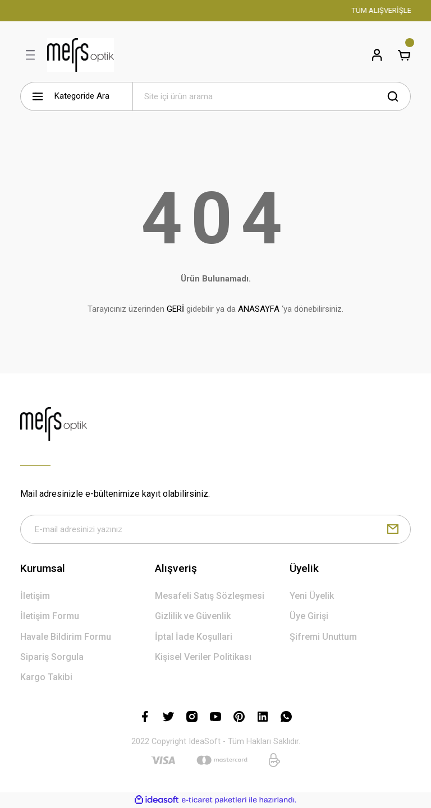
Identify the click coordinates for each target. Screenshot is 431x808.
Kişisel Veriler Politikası (203, 657)
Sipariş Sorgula (52, 657)
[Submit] (393, 529)
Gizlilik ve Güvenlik (193, 616)
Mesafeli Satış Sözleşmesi (209, 595)
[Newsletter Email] (215, 529)
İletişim (35, 595)
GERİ (175, 309)
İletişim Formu (49, 616)
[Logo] (80, 55)
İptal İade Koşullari (193, 636)
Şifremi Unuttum (323, 636)
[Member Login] (377, 55)
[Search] (271, 96)
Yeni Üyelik (312, 595)
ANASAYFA (258, 309)
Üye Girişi (309, 616)
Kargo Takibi (46, 677)
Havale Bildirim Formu (65, 636)
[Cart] (404, 55)
